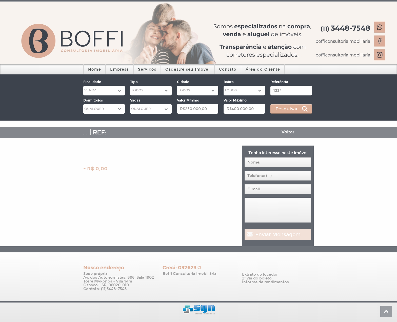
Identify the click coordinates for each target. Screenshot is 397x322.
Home (94, 69)
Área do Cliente (263, 69)
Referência (279, 82)
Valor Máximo (235, 100)
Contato (227, 69)
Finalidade (92, 82)
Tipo (133, 82)
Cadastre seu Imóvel (187, 69)
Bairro (228, 82)
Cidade (183, 82)
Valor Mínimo (188, 100)
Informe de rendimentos (265, 282)
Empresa (119, 69)
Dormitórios (93, 100)
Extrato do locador (260, 274)
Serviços (147, 69)
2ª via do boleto (257, 278)
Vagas (135, 100)
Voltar (288, 132)
